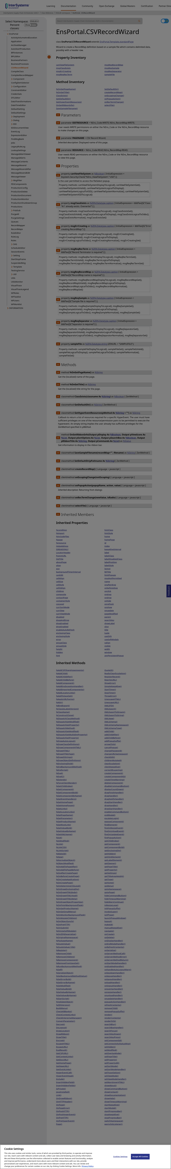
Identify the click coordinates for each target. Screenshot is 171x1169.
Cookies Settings (120, 1158)
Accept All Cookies (140, 1158)
